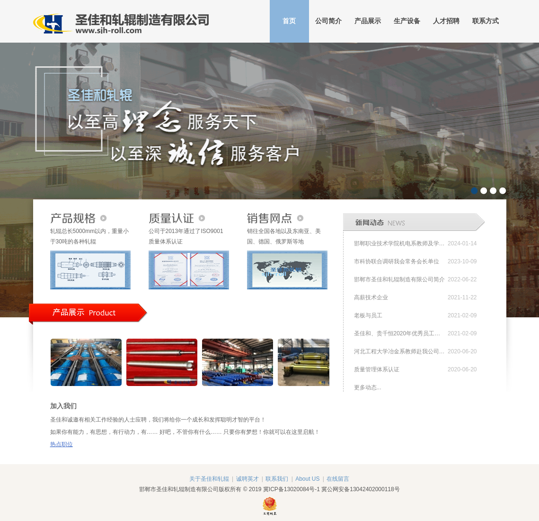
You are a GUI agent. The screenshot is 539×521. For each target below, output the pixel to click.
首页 (289, 21)
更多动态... (367, 387)
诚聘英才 (247, 479)
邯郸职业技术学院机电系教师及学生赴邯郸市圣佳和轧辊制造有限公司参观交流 (399, 243)
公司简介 (328, 21)
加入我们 (63, 406)
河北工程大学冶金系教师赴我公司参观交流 (399, 351)
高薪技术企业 (371, 297)
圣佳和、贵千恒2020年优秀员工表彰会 (399, 333)
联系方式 (485, 21)
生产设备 (407, 21)
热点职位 (61, 444)
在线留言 (338, 479)
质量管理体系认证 (376, 369)
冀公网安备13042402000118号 (360, 489)
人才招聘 (446, 21)
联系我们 (276, 479)
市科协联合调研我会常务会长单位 (396, 261)
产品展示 (367, 21)
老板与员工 (368, 315)
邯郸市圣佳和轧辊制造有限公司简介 (399, 279)
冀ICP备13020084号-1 (291, 489)
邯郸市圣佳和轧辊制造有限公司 (121, 21)
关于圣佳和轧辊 (209, 479)
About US (307, 479)
